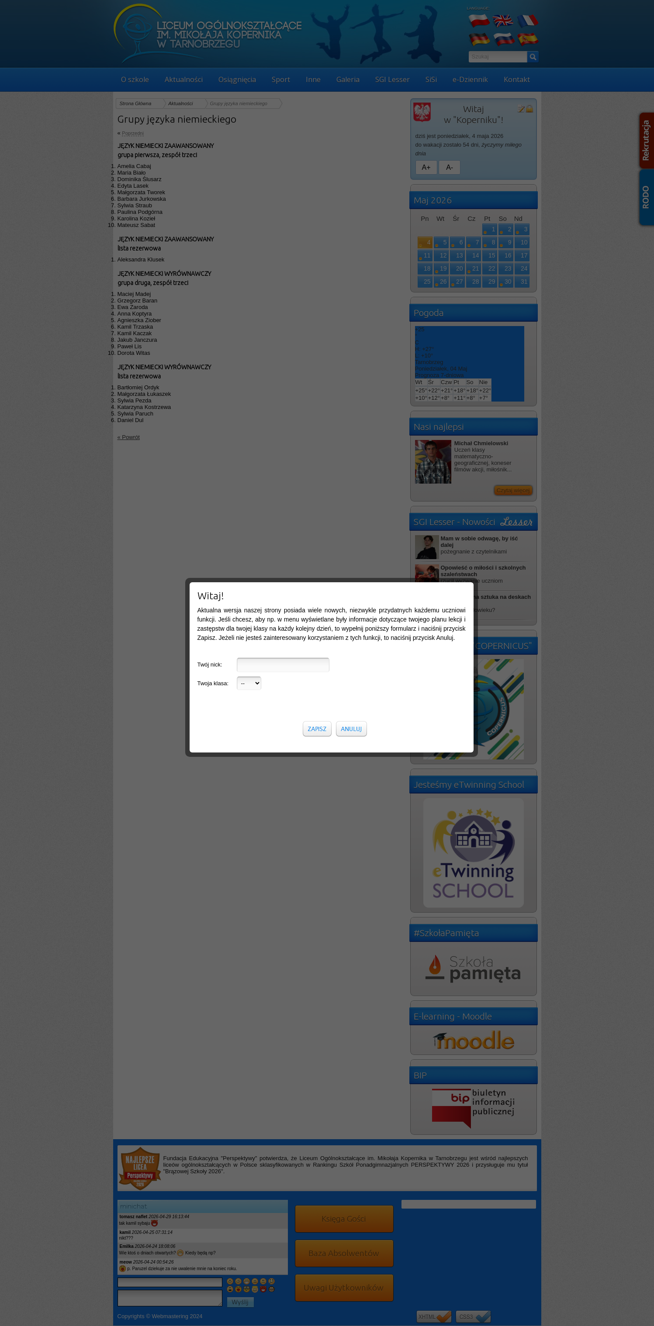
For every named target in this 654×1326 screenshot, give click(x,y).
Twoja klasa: (213, 444)
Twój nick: (209, 426)
